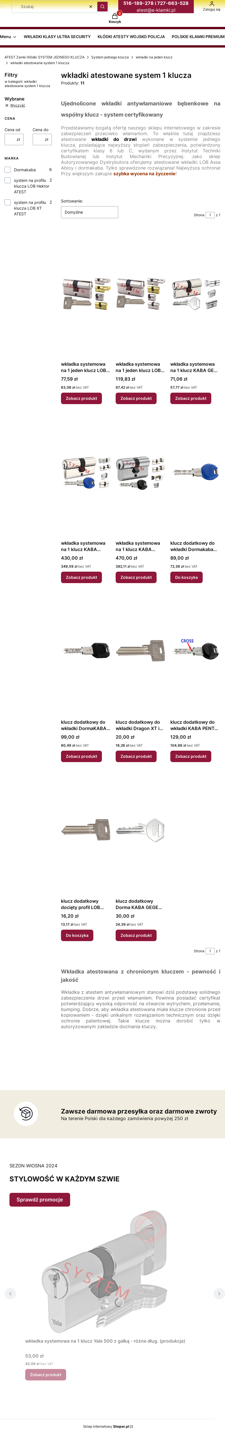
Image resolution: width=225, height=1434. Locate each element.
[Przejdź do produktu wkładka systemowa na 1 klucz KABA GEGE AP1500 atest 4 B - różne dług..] (195, 294)
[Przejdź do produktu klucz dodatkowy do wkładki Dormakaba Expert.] (195, 473)
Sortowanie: (72, 200)
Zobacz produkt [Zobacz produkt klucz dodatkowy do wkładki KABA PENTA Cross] (190, 756)
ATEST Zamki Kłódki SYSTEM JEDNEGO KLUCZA (44, 57)
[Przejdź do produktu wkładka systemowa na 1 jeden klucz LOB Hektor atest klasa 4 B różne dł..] (86, 294)
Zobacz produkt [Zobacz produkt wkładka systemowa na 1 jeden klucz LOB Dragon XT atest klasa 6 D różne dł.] (136, 398)
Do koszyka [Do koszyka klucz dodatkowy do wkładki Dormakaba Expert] (186, 577)
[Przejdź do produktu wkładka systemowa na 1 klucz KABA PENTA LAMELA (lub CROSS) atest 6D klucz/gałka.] (141, 473)
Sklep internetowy (106, 1426)
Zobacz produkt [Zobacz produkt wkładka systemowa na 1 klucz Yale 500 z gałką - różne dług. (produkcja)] (45, 1374)
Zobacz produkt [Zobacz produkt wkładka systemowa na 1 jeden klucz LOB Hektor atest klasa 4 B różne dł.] (81, 398)
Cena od (12, 129)
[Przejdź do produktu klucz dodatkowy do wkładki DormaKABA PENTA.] (86, 652)
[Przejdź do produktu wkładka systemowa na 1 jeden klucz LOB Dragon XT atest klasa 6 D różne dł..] (141, 294)
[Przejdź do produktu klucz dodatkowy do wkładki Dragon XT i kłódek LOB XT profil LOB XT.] (141, 652)
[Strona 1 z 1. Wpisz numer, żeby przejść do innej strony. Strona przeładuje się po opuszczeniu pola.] (210, 215)
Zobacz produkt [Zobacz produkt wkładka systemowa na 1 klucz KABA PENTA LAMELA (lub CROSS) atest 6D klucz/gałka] (136, 577)
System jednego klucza (110, 57)
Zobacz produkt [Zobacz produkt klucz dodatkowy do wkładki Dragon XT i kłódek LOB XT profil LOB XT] (136, 756)
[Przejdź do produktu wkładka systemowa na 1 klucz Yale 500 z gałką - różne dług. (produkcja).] (105, 1271)
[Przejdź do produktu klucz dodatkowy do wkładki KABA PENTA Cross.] (195, 652)
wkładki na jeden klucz (154, 57)
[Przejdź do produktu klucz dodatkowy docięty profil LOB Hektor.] (86, 831)
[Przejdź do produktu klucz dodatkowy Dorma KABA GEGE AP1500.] (141, 831)
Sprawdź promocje (40, 1200)
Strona (199, 215)
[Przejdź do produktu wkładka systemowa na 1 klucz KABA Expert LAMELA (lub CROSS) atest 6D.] (86, 473)
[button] (102, 6)
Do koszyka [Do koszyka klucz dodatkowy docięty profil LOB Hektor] (77, 935)
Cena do (40, 129)
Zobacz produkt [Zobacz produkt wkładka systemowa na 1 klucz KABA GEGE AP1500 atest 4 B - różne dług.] (190, 398)
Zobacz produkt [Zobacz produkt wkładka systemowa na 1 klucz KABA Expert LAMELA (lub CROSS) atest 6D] (81, 577)
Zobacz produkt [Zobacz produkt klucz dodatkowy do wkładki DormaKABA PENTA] (81, 756)
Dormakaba (25, 169)
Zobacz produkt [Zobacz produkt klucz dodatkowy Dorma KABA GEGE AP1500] (136, 935)
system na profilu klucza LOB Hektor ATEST (31, 186)
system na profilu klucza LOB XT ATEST (30, 208)
